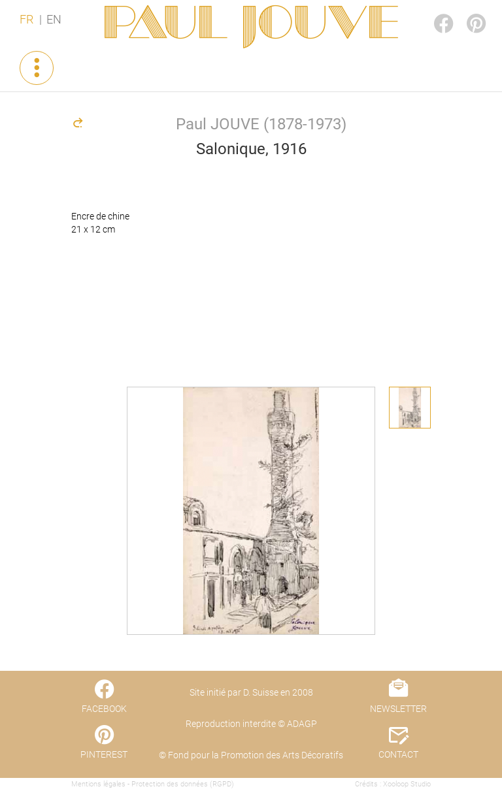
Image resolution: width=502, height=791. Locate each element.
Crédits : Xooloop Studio (393, 784)
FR (26, 19)
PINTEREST (465, 10)
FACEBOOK (432, 10)
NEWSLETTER (398, 708)
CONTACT (398, 754)
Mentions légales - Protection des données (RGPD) (152, 784)
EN (53, 19)
